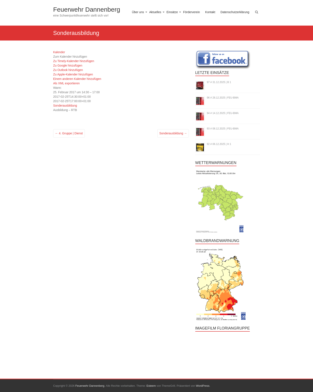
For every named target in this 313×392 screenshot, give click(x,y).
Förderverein (191, 12)
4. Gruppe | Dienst (69, 133)
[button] (70, 56)
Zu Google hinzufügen (67, 65)
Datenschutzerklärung (234, 12)
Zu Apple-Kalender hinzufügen (73, 74)
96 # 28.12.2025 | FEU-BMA (223, 97)
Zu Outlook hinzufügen (68, 70)
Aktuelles (155, 12)
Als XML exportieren (66, 83)
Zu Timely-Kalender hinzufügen (73, 61)
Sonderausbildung (65, 105)
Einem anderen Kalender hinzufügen (77, 79)
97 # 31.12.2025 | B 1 (219, 82)
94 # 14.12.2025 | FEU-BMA (223, 113)
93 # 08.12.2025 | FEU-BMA (223, 128)
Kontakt (210, 12)
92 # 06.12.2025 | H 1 (219, 144)
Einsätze (172, 12)
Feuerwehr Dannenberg (86, 9)
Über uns (138, 12)
